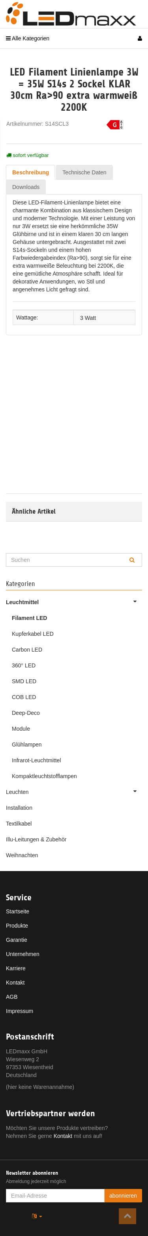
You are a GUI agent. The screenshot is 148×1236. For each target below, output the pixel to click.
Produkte (17, 925)
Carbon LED (27, 649)
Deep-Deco (26, 713)
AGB (12, 997)
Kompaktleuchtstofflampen (44, 776)
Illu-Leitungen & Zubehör (36, 839)
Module (21, 729)
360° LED (24, 665)
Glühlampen (27, 744)
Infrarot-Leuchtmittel (36, 760)
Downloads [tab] (25, 187)
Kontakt (15, 982)
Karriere (16, 968)
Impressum (19, 1011)
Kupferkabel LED (33, 634)
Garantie (16, 940)
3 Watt (88, 317)
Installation (19, 808)
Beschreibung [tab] (30, 172)
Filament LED (29, 618)
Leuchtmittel (74, 601)
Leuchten (74, 791)
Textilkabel (19, 823)
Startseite (17, 911)
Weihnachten (22, 855)
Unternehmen (22, 954)
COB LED (24, 697)
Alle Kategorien (27, 38)
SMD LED (24, 681)
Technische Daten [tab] (84, 172)
